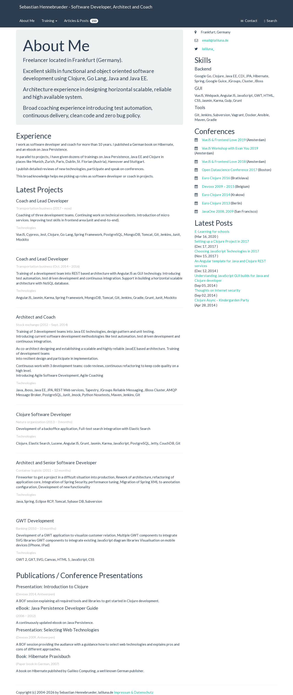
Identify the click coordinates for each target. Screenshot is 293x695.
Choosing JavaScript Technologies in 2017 (227, 251)
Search (270, 21)
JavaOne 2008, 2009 (218, 211)
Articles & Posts (81, 21)
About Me (27, 21)
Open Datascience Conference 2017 (229, 170)
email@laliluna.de (215, 40)
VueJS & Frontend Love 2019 (224, 140)
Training (49, 21)
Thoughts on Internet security (217, 290)
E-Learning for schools (212, 231)
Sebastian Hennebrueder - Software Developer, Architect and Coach (85, 6)
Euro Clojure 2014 (216, 195)
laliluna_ (208, 49)
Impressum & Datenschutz (133, 692)
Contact (249, 21)
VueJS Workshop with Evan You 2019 (230, 148)
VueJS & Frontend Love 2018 (224, 161)
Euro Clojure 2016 (216, 178)
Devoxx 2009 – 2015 (218, 186)
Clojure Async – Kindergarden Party (222, 300)
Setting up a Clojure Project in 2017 (222, 241)
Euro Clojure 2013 (216, 203)
